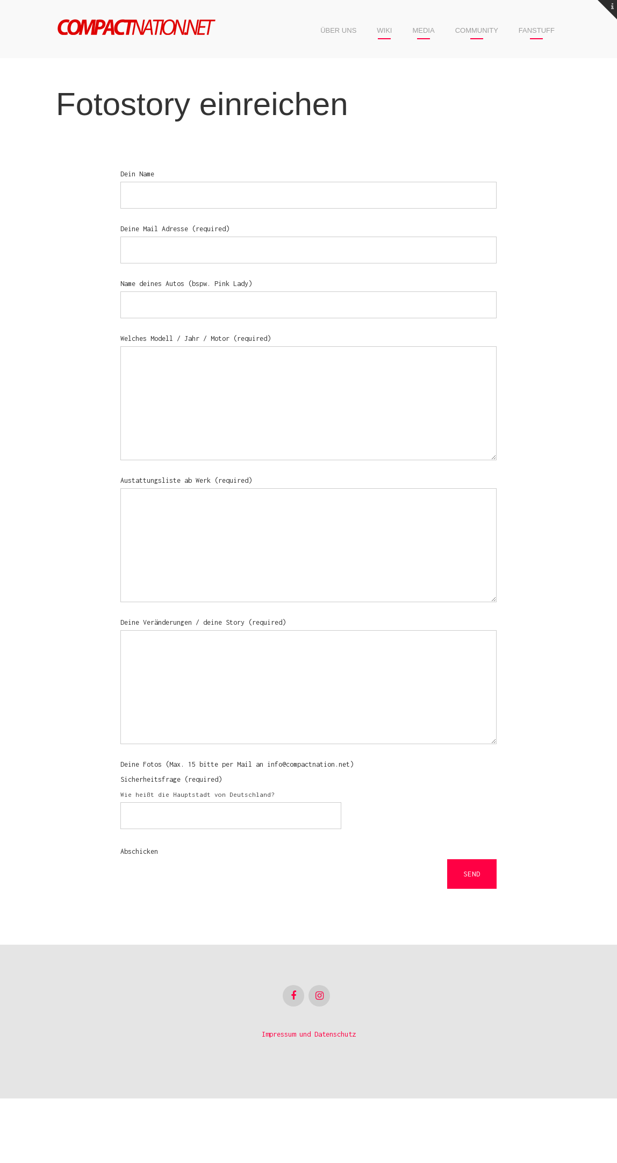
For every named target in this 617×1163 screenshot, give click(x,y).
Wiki (384, 30)
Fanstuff (537, 30)
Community (476, 30)
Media (423, 30)
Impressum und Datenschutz (309, 1099)
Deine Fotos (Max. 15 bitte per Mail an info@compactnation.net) (237, 829)
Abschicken (139, 916)
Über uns (338, 30)
